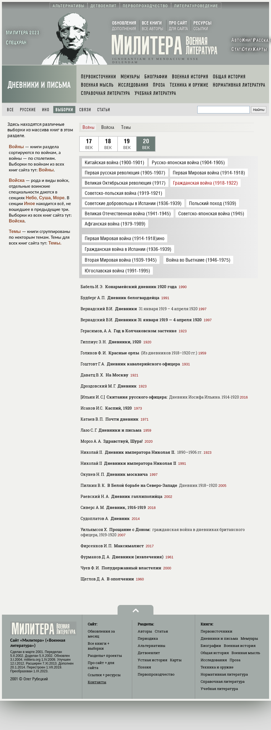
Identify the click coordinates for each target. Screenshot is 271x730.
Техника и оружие (217, 667)
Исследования (214, 659)
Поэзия (144, 667)
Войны (16, 146)
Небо (31, 197)
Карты (176, 659)
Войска (17, 180)
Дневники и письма (39, 85)
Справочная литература (223, 681)
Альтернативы (151, 645)
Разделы (105, 655)
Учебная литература (219, 688)
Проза (235, 659)
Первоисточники (216, 631)
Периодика (148, 638)
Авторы (145, 631)
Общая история (215, 652)
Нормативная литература (224, 674)
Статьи (103, 110)
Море (59, 197)
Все (10, 110)
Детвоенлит (149, 652)
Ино (45, 110)
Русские (28, 110)
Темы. (55, 243)
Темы (15, 231)
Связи (85, 110)
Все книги (98, 646)
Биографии (211, 645)
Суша (45, 197)
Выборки (64, 110)
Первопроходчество (156, 674)
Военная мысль (246, 652)
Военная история (240, 645)
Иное (29, 203)
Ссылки (104, 674)
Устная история (152, 659)
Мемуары (249, 638)
